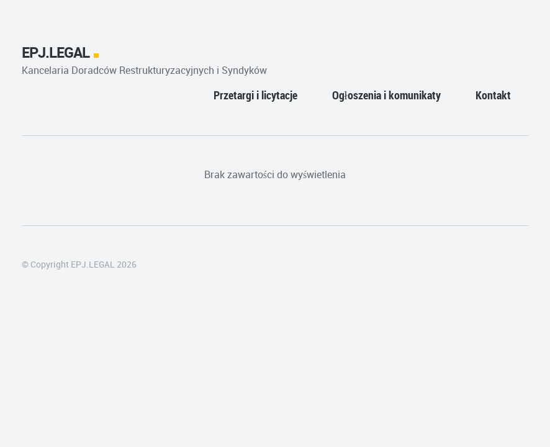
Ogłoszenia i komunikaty (386, 95)
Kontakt (493, 95)
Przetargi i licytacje (255, 95)
